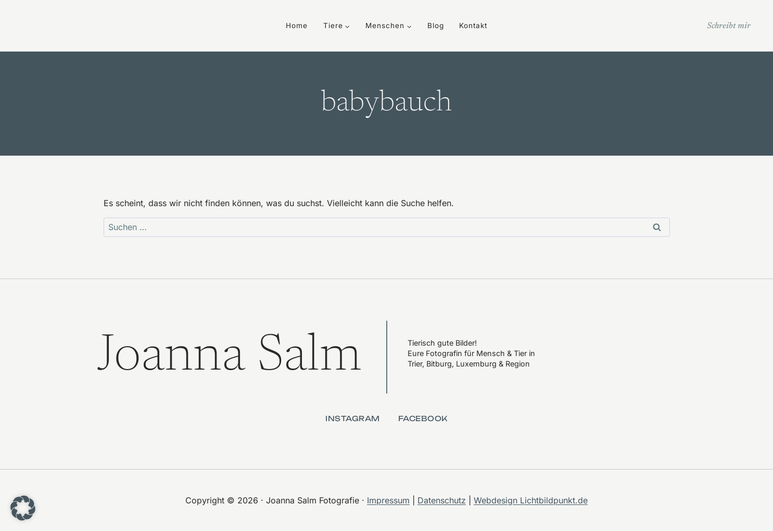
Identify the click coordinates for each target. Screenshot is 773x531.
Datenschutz (441, 500)
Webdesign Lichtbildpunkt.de (531, 500)
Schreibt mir (729, 26)
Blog (435, 25)
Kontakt (473, 25)
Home (297, 25)
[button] (23, 508)
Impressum (388, 500)
